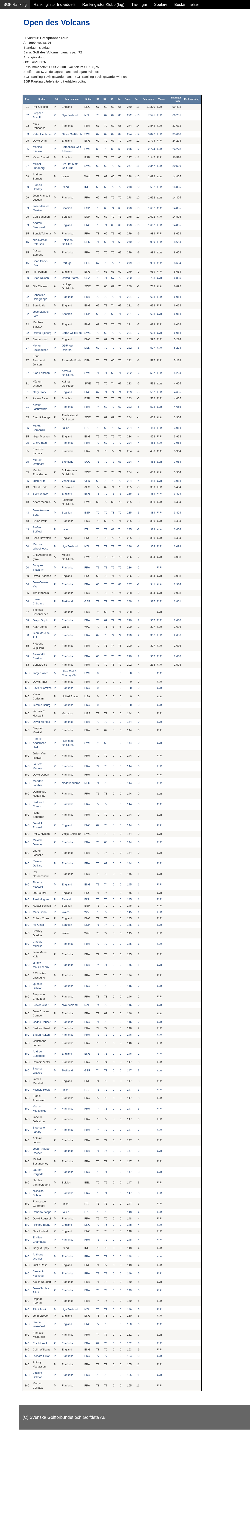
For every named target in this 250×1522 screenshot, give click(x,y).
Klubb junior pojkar (19, 93)
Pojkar (8, 56)
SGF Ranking (15, 4)
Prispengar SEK (205, 99)
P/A (90, 99)
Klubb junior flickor (19, 83)
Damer (9, 28)
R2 (135, 99)
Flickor (9, 46)
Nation (119, 99)
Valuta (192, 99)
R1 (128, 99)
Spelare (160, 4)
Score (159, 99)
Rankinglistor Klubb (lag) (103, 4)
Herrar (8, 37)
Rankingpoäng (221, 99)
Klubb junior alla (17, 74)
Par (167, 99)
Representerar (104, 99)
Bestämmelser (186, 4)
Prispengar (179, 99)
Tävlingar (139, 4)
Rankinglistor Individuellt (54, 4)
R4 (150, 99)
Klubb (8, 65)
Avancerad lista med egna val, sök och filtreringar (25, 117)
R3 (143, 99)
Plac (62, 99)
